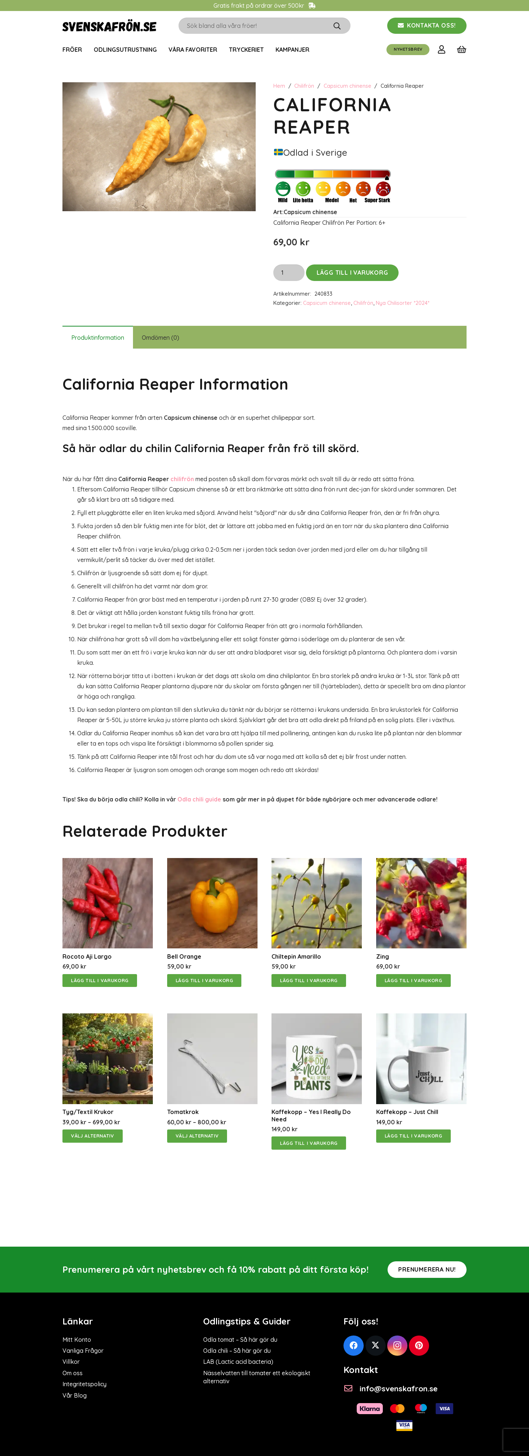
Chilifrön (304, 86)
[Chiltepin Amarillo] (316, 863)
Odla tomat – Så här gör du (240, 1339)
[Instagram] (397, 1346)
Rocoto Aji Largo (87, 956)
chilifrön (182, 479)
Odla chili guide (199, 799)
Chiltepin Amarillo (296, 956)
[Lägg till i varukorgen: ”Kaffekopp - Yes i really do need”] (308, 1143)
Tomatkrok (183, 1112)
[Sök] (337, 26)
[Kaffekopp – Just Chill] (421, 1018)
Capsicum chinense (347, 86)
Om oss (72, 1373)
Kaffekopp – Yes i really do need (311, 1115)
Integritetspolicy (84, 1384)
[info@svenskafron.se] (351, 1388)
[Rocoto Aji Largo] (107, 863)
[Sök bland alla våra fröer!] (264, 26)
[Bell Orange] (212, 863)
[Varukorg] (462, 49)
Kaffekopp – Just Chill (407, 1112)
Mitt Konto (76, 1339)
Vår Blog (74, 1395)
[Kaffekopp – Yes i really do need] (316, 1018)
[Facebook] (353, 1346)
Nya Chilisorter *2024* (402, 303)
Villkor (71, 1361)
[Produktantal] (289, 272)
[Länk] (443, 49)
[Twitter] (376, 1346)
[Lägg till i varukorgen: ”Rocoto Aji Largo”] (99, 980)
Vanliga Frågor (83, 1350)
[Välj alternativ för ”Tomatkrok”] (197, 1136)
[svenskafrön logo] (109, 26)
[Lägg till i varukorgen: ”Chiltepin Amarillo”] (308, 980)
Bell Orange (184, 956)
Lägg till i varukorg (352, 272)
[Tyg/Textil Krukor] (107, 1018)
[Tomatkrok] (212, 1018)
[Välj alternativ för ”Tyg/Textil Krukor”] (92, 1136)
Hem (279, 86)
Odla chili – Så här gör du (237, 1350)
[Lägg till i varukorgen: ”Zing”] (413, 980)
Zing (382, 956)
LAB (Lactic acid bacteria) (238, 1361)
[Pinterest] (419, 1346)
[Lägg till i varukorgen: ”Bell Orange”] (204, 980)
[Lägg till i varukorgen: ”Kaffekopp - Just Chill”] (413, 1136)
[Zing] (421, 863)
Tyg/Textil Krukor (88, 1112)
